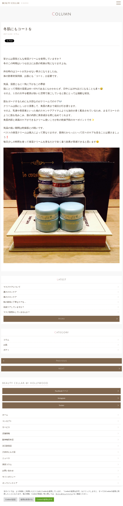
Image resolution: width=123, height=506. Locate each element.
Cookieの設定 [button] (10, 500)
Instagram (61, 398)
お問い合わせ (8, 471)
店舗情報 (6, 433)
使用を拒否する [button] (27, 500)
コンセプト (7, 421)
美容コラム (7, 464)
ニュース (6, 458)
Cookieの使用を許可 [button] (44, 500)
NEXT (61, 369)
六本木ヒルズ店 (8, 452)
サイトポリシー (8, 477)
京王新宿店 (7, 446)
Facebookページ (61, 391)
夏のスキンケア (10, 292)
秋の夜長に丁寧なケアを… (14, 302)
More (61, 319)
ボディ (6, 350)
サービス (6, 427)
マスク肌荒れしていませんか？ (16, 312)
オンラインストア (9, 483)
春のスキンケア (10, 297)
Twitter (61, 405)
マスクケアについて (11, 287)
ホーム (5, 415)
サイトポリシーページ (64, 494)
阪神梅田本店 (8, 440)
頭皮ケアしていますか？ (13, 307)
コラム (6, 340)
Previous (61, 361)
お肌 (5, 345)
